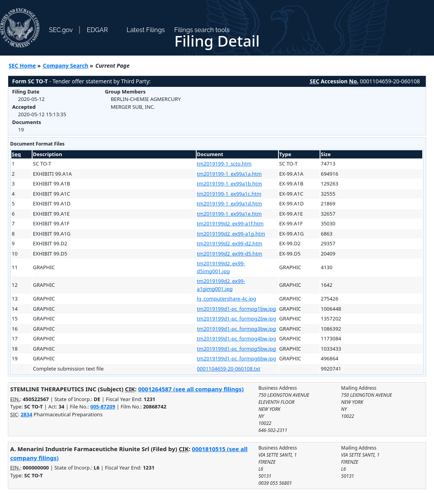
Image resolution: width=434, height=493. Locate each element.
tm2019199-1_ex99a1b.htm (229, 183)
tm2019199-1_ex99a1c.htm (229, 193)
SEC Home (22, 65)
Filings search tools (202, 30)
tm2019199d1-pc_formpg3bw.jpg (236, 328)
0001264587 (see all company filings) (191, 389)
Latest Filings (146, 30)
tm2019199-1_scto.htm (224, 163)
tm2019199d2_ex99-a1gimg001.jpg (221, 284)
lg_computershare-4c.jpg (227, 298)
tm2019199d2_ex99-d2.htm (229, 243)
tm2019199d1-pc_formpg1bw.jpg (236, 308)
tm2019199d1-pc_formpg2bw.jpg (236, 318)
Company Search (66, 65)
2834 (27, 414)
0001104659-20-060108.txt (228, 368)
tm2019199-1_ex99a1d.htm (229, 203)
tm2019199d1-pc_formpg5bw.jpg (236, 348)
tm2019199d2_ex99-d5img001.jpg (221, 267)
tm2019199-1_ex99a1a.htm (229, 173)
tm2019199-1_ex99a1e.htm (229, 213)
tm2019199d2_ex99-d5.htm (229, 253)
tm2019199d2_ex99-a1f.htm (230, 223)
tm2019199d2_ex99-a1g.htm (231, 233)
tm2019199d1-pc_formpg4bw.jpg (236, 338)
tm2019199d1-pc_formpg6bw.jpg (236, 358)
